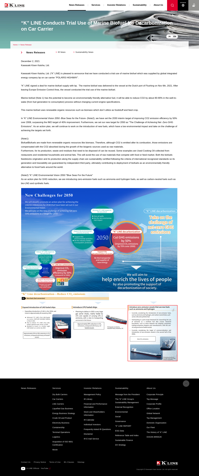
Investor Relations (116, 5)
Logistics (56, 437)
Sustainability (140, 5)
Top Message (152, 399)
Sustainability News (85, 52)
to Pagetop (186, 386)
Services (96, 5)
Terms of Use (55, 462)
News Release (26, 45)
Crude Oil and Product (62, 418)
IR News (62, 52)
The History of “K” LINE (157, 432)
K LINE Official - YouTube (37, 468)
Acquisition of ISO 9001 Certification (62, 443)
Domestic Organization (156, 423)
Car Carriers (57, 399)
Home (15, 45)
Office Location (153, 409)
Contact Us (194, 2)
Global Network (153, 413)
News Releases (35, 52)
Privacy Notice (40, 462)
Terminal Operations (61, 432)
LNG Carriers (58, 404)
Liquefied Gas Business (62, 409)
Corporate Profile (154, 404)
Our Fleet (151, 427)
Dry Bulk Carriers (59, 394)
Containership (58, 427)
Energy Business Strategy (63, 413)
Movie (55, 450)
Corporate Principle (155, 394)
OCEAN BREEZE (154, 437)
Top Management (154, 418)
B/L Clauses (69, 462)
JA (169, 36)
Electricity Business (60, 423)
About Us (158, 5)
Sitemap (80, 462)
